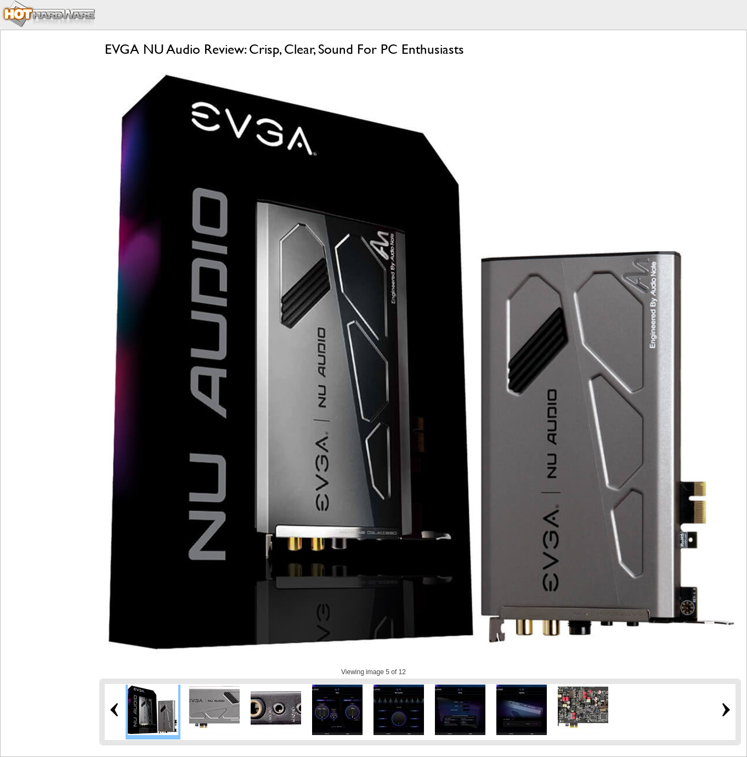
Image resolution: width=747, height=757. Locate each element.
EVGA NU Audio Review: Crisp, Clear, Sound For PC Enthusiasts (284, 49)
